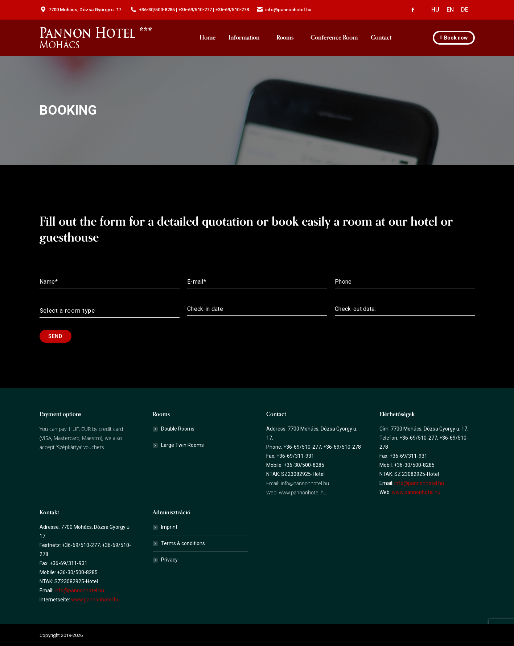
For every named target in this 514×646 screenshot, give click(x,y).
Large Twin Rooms (182, 445)
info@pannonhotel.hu (304, 483)
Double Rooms (177, 429)
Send (55, 336)
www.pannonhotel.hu (302, 492)
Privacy (169, 560)
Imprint (169, 527)
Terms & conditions (183, 543)
